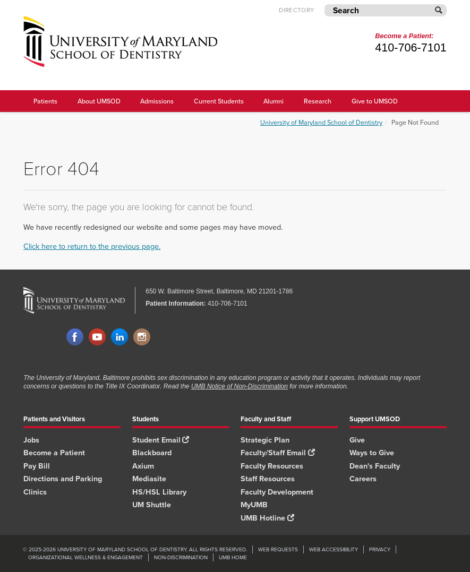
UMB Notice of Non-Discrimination (239, 386)
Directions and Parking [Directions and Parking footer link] (62, 478)
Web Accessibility (333, 549)
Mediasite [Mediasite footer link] (149, 478)
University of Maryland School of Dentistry (321, 122)
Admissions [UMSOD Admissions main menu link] (157, 101)
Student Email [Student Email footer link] (160, 439)
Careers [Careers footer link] (363, 478)
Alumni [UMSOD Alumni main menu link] (273, 101)
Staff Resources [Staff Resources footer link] (268, 478)
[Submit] (439, 10)
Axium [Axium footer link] (143, 465)
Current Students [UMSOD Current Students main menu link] (219, 101)
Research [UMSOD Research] (317, 101)
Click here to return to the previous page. (91, 246)
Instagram (142, 337)
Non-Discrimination (181, 557)
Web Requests (278, 549)
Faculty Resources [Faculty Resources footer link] (272, 465)
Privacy (379, 549)
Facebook (75, 337)
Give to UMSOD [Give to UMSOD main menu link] (375, 101)
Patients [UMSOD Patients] (45, 101)
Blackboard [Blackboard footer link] (152, 452)
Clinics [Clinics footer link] (35, 491)
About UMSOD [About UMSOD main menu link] (99, 101)
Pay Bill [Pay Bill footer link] (36, 465)
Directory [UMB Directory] (296, 10)
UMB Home (233, 557)
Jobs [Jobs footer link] (31, 439)
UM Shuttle (151, 504)
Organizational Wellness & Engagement (85, 557)
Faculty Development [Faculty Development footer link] (277, 491)
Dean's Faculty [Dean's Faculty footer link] (374, 465)
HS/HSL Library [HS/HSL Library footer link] (159, 491)
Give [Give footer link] (357, 439)
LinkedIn (119, 337)
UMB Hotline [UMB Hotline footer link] (267, 517)
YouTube (97, 337)
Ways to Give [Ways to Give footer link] (371, 452)
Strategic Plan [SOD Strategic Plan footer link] (265, 439)
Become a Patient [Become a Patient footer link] (54, 452)
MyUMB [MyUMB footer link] (254, 504)
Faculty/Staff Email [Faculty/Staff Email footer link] (277, 452)
